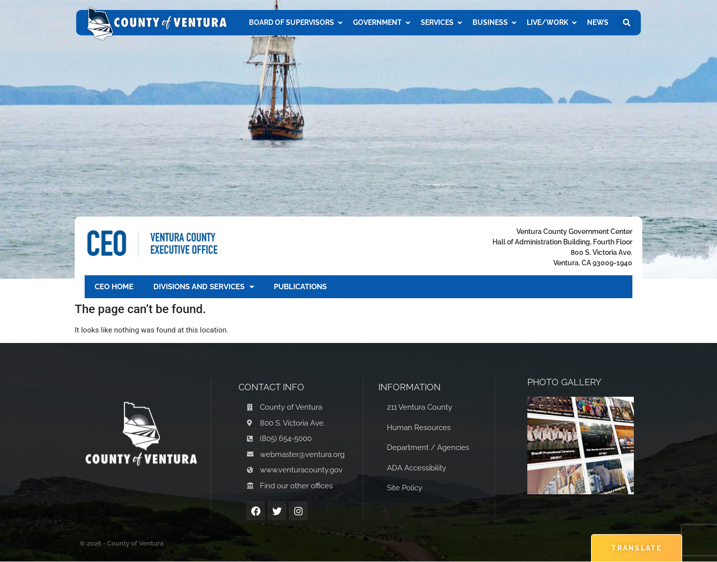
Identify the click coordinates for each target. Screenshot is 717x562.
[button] (626, 23)
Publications (300, 286)
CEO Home (114, 286)
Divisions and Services (203, 287)
